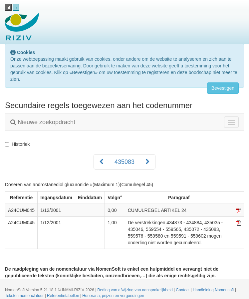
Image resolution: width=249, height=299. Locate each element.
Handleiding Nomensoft (214, 290)
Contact (183, 290)
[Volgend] (147, 162)
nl (8, 7)
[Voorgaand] (101, 162)
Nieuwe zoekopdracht (42, 122)
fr (16, 7)
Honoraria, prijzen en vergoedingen (113, 295)
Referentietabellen (63, 295)
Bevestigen (222, 88)
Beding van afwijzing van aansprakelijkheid (136, 290)
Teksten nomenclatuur (25, 295)
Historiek (17, 144)
